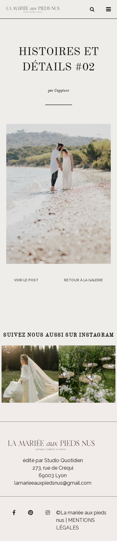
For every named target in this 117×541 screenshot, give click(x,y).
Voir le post (26, 280)
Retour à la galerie (83, 280)
